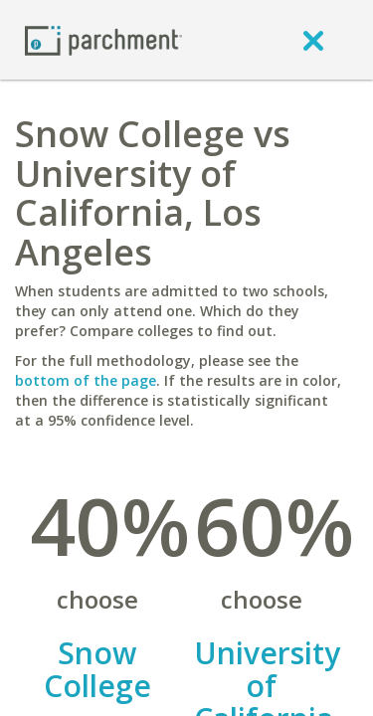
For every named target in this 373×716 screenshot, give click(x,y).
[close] (313, 40)
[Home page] (103, 39)
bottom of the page (85, 380)
